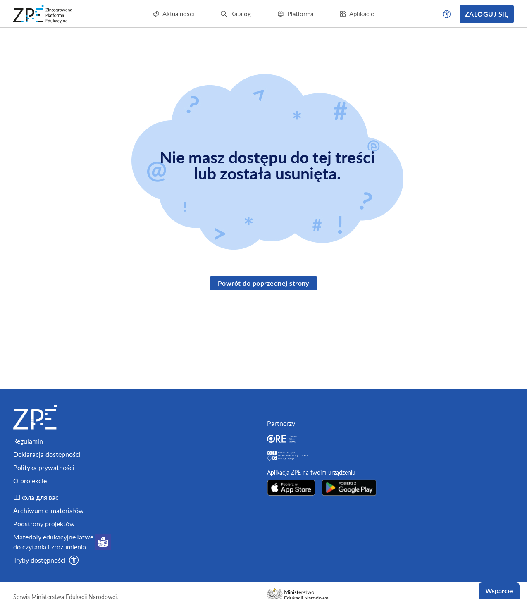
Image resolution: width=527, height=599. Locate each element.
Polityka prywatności (43, 530)
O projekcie (30, 543)
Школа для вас (36, 560)
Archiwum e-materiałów (48, 573)
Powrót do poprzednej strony (263, 283)
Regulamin (28, 504)
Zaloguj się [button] (486, 14)
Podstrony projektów (44, 586)
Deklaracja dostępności (47, 517)
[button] (447, 14)
